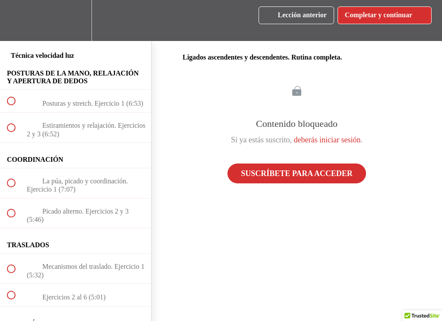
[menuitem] (76, 20)
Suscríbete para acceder (297, 173)
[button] (16, 20)
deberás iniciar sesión (327, 139)
